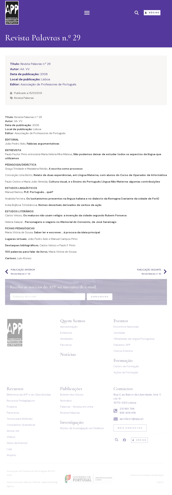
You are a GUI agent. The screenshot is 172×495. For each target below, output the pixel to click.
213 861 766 (127, 408)
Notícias (68, 354)
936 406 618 (128, 412)
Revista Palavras (24, 98)
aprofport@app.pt (131, 419)
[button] (87, 12)
